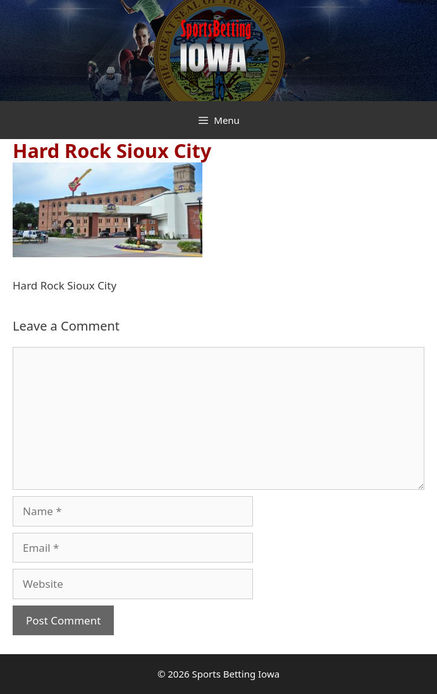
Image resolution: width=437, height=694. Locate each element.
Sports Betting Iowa (236, 673)
